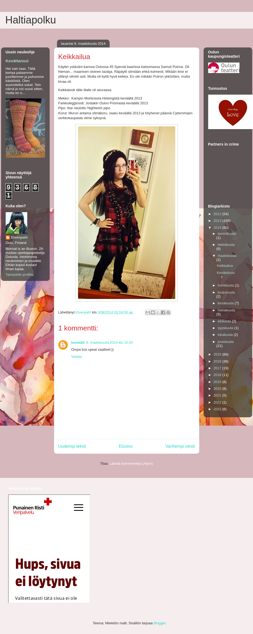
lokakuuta (226, 335)
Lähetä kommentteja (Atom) (131, 463)
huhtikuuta (226, 285)
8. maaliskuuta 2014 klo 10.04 (109, 342)
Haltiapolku (30, 20)
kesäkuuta (226, 303)
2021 (218, 395)
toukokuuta (226, 292)
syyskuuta (226, 328)
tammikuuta (227, 234)
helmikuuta (226, 245)
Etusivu (126, 446)
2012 (218, 214)
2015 (218, 354)
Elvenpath (19, 237)
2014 (218, 228)
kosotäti (78, 342)
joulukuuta (226, 342)
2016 (218, 361)
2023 (218, 409)
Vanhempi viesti (180, 446)
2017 (218, 368)
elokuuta (225, 321)
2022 (218, 402)
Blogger (160, 623)
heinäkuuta (226, 310)
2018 (218, 375)
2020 (218, 389)
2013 (218, 221)
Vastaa (76, 356)
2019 (218, 382)
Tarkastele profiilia (20, 275)
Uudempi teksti (72, 446)
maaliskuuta (227, 256)
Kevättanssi (17, 60)
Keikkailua (225, 266)
